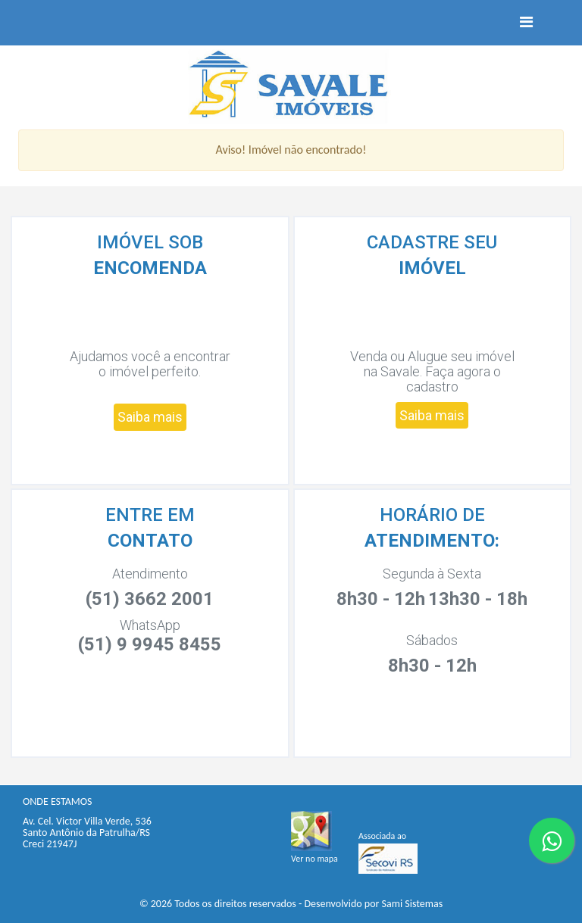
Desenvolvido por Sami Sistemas (373, 903)
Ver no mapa (314, 858)
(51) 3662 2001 (150, 599)
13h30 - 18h (477, 599)
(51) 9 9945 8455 (149, 644)
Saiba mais (150, 417)
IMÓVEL (432, 268)
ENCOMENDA (150, 268)
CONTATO (150, 540)
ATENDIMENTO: (432, 540)
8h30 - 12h (380, 599)
